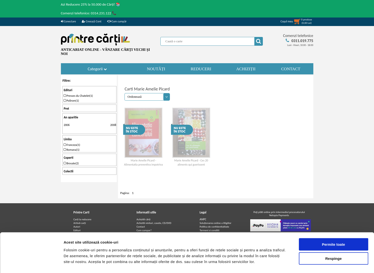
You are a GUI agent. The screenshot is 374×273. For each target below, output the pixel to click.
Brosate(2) (71, 163)
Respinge (333, 245)
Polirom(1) (71, 100)
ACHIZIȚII (245, 69)
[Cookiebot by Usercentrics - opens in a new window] (31, 263)
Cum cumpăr (117, 21)
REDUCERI (201, 69)
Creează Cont (91, 21)
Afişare (242, 263)
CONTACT (290, 69)
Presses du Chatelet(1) (78, 95)
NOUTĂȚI (156, 69)
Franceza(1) (72, 145)
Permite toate (333, 230)
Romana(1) (71, 149)
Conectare (68, 21)
